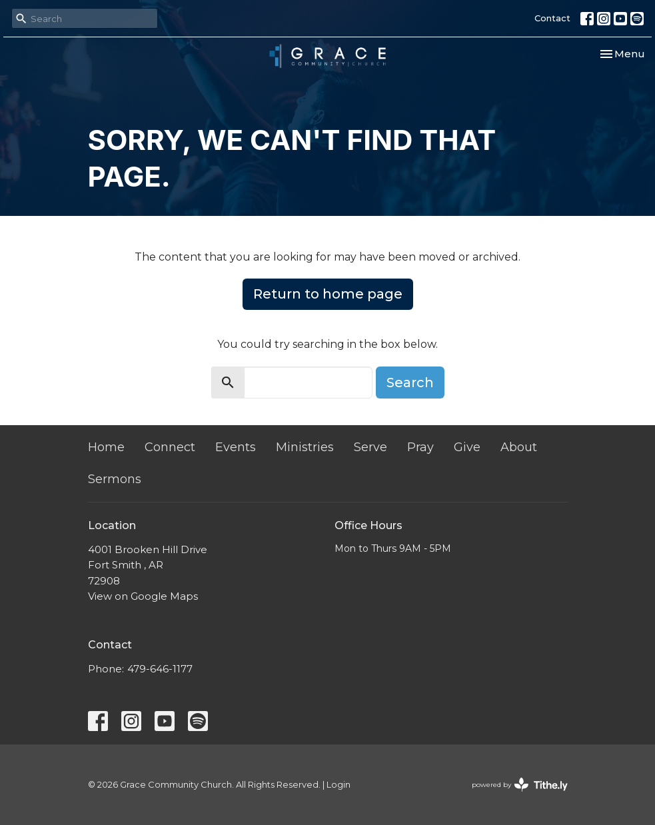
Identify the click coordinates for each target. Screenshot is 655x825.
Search (410, 383)
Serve (370, 447)
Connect (170, 447)
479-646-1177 (160, 668)
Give (467, 447)
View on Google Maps (143, 596)
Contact (552, 18)
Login (338, 785)
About (518, 447)
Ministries (305, 447)
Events (235, 447)
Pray (420, 447)
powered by (520, 785)
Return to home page (327, 294)
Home (106, 447)
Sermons (114, 479)
